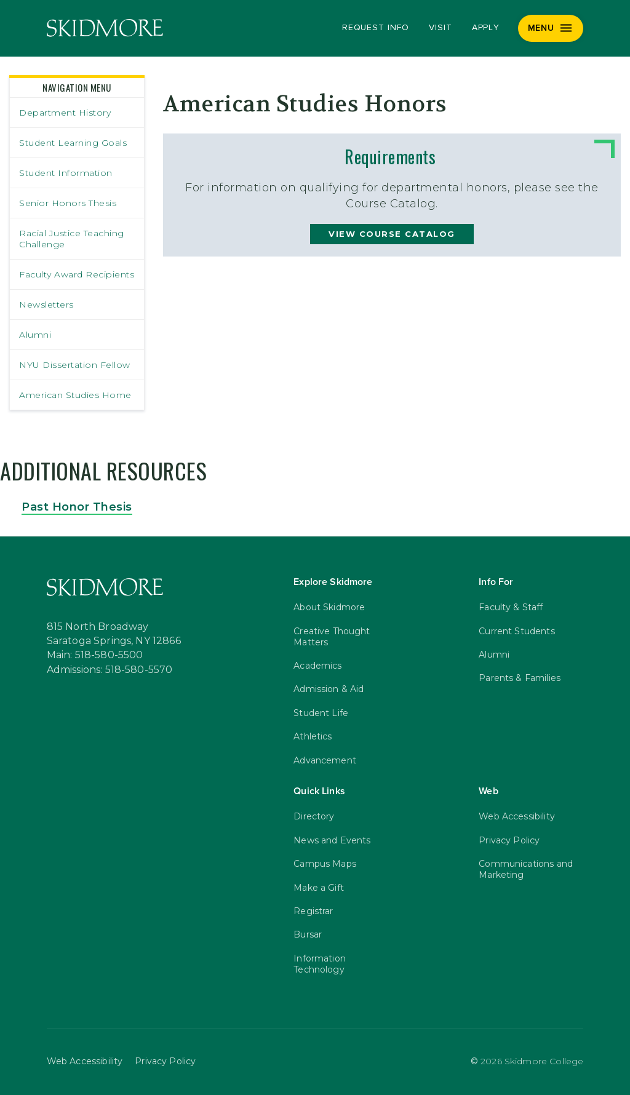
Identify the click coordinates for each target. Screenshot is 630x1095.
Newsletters (46, 304)
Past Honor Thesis (77, 507)
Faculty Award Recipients (76, 274)
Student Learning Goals (73, 142)
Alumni (35, 334)
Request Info (375, 27)
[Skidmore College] (105, 28)
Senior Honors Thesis (67, 203)
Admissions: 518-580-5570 (110, 669)
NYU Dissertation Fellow (74, 364)
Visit (440, 27)
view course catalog (392, 234)
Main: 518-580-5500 (95, 655)
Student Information (66, 172)
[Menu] (551, 28)
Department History (65, 112)
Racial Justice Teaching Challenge (71, 239)
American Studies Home (75, 394)
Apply (486, 27)
